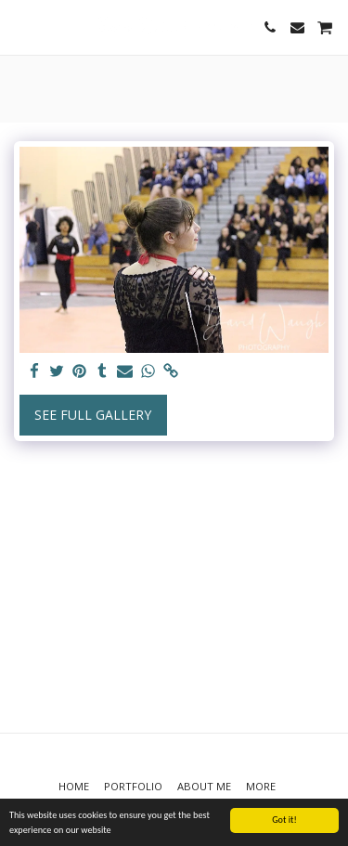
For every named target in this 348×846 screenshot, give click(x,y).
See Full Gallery (92, 414)
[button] (20, 26)
